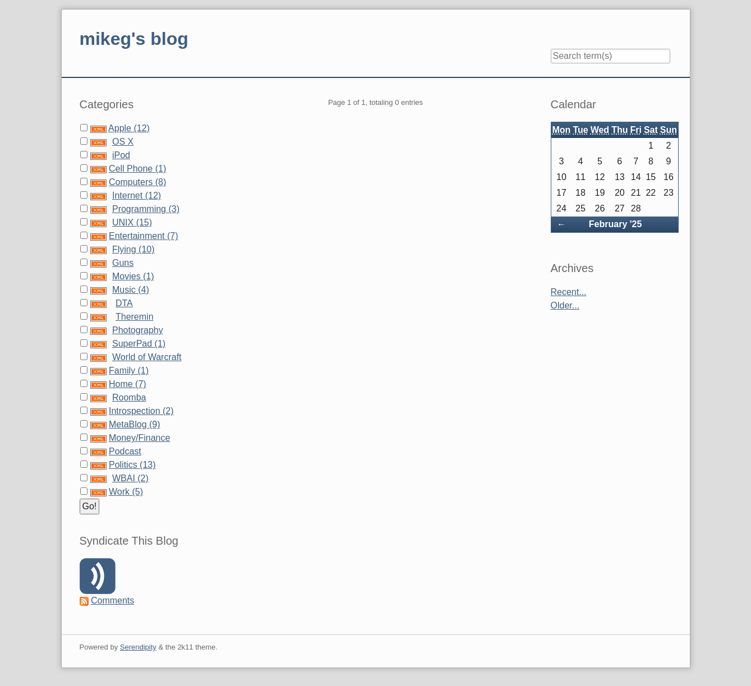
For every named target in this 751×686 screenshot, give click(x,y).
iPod (121, 155)
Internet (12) (136, 195)
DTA (124, 303)
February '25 (615, 224)
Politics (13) (132, 464)
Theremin (135, 316)
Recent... (569, 292)
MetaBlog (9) (134, 424)
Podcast (125, 451)
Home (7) (127, 384)
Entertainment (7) (143, 236)
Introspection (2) (141, 411)
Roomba (129, 397)
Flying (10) (133, 249)
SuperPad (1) (138, 343)
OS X (122, 141)
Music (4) (130, 289)
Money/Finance (139, 438)
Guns (122, 263)
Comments (112, 600)
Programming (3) (145, 209)
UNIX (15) (132, 222)
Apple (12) (129, 128)
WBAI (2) (130, 478)
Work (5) (126, 491)
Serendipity (138, 647)
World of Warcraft (147, 357)
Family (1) (129, 370)
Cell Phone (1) (137, 168)
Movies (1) (133, 276)
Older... (565, 305)
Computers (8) (137, 182)
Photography (137, 330)
